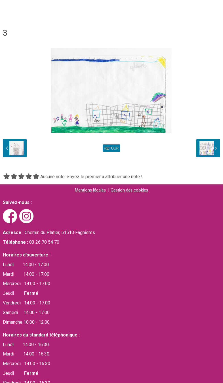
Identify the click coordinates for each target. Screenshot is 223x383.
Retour (111, 148)
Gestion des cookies (129, 190)
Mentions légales (90, 190)
